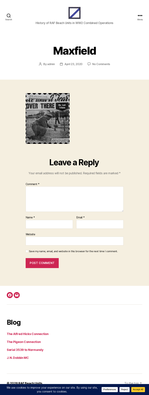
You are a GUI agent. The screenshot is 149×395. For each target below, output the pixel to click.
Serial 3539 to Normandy (25, 352)
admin (51, 66)
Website (30, 236)
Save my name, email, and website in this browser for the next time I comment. (73, 253)
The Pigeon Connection (24, 344)
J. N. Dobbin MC (18, 360)
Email (80, 219)
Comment (33, 186)
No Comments (101, 66)
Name (30, 219)
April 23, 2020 (73, 66)
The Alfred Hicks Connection (28, 336)
